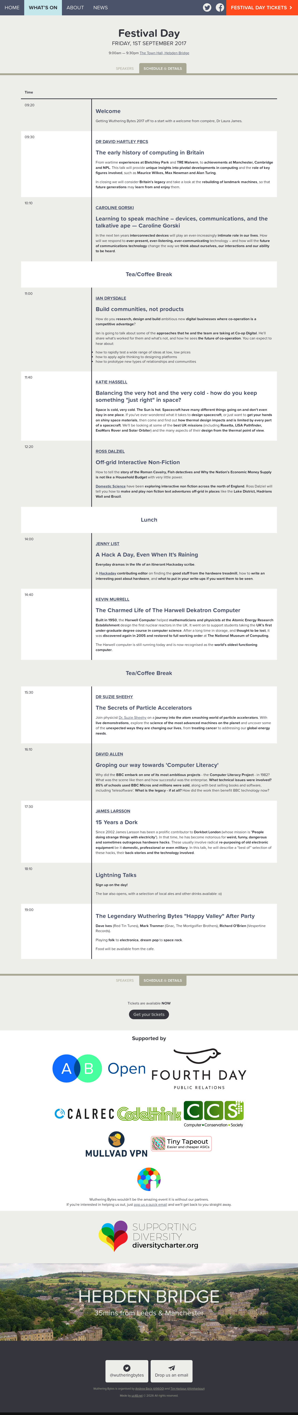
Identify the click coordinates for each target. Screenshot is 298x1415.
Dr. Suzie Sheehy (132, 717)
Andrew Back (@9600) (149, 1389)
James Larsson (113, 811)
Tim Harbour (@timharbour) (187, 1389)
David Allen (109, 754)
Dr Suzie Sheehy (114, 696)
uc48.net (137, 1396)
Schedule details (163, 68)
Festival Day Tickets (262, 8)
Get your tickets (149, 1014)
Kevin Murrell (112, 599)
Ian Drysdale (111, 298)
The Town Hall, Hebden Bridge (164, 53)
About (75, 8)
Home (12, 8)
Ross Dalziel (110, 451)
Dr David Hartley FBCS (122, 141)
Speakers (125, 68)
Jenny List (107, 543)
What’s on (43, 8)
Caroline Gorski (115, 207)
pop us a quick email (150, 1204)
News (100, 8)
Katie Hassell (111, 382)
